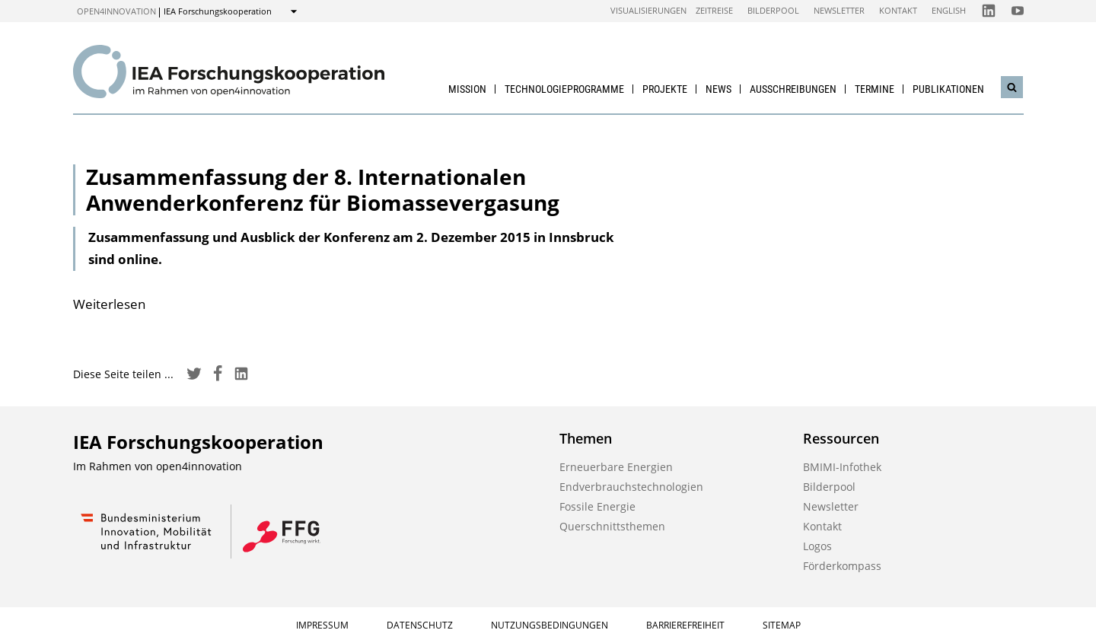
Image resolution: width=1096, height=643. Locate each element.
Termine (874, 89)
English (949, 10)
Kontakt (898, 10)
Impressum (322, 625)
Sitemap (782, 625)
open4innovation (116, 11)
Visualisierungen (648, 10)
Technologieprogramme (564, 89)
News (718, 89)
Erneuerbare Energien (616, 467)
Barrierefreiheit (685, 625)
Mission (467, 89)
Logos (817, 546)
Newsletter (839, 10)
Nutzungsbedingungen (549, 625)
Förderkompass (842, 566)
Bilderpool (773, 10)
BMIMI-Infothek (842, 467)
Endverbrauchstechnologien (631, 486)
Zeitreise (714, 10)
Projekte (664, 89)
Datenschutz (420, 625)
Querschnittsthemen (612, 526)
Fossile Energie (597, 506)
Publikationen (948, 89)
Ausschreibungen (793, 89)
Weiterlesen (109, 304)
